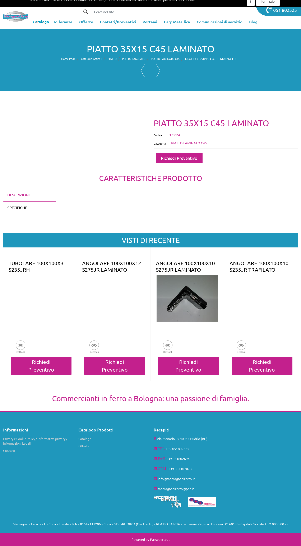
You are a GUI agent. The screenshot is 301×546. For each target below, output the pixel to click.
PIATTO (112, 59)
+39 (171, 469)
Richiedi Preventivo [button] (179, 158)
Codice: (158, 135)
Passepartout (160, 539)
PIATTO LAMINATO (133, 59)
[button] (85, 12)
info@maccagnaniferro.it (176, 479)
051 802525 (281, 9)
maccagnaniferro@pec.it (176, 489)
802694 (184, 458)
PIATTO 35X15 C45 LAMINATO (210, 59)
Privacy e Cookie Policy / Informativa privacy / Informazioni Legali (35, 441)
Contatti (9, 451)
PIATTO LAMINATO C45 (165, 59)
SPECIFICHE (17, 207)
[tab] (29, 195)
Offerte (83, 446)
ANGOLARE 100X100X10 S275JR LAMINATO (185, 266)
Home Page (68, 59)
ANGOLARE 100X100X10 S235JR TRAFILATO (259, 266)
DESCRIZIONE (19, 195)
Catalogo (84, 439)
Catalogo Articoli (91, 59)
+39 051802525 (177, 448)
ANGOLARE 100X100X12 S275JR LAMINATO (111, 266)
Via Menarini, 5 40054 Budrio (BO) (182, 438)
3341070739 (184, 469)
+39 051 (172, 458)
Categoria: (160, 143)
